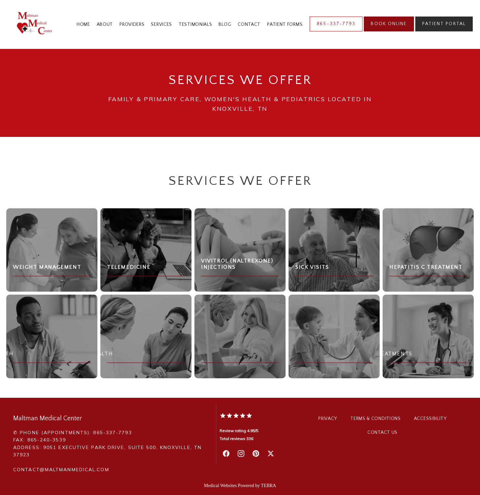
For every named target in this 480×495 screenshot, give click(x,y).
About (105, 24)
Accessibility (430, 418)
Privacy (327, 418)
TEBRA (268, 485)
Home (83, 24)
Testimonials (195, 24)
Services (161, 24)
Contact (249, 24)
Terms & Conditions (375, 418)
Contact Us (382, 432)
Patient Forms (284, 24)
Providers (132, 24)
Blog (225, 24)
